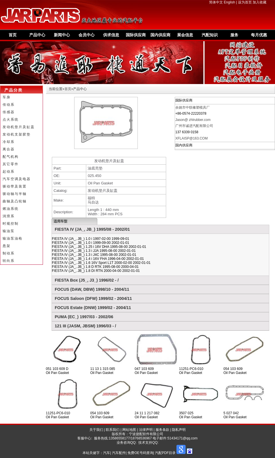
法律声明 (146, 430)
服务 (234, 35)
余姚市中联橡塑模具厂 (192, 107)
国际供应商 (136, 35)
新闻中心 (62, 35)
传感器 (9, 112)
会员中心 (86, 35)
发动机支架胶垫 (17, 134)
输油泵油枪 (13, 238)
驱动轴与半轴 (15, 194)
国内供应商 (160, 35)
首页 (13, 35)
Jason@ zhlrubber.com (193, 120)
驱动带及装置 (15, 186)
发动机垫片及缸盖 (19, 127)
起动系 (9, 172)
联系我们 (112, 430)
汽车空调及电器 (17, 179)
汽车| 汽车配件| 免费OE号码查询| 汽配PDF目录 (139, 453)
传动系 (9, 105)
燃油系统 (11, 209)
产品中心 (37, 35)
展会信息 (185, 35)
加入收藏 (259, 2)
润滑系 (9, 216)
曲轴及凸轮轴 (15, 201)
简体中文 (216, 2)
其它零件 (11, 164)
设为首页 (245, 2)
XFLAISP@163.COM (191, 138)
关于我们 (96, 430)
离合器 (9, 149)
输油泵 (9, 231)
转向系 (9, 261)
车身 (7, 97)
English (229, 2)
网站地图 (129, 430)
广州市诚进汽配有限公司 (194, 126)
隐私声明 (179, 430)
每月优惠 (259, 35)
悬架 (7, 246)
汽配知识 (210, 35)
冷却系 (9, 142)
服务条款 (162, 430)
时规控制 (11, 224)
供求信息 (111, 35)
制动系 (9, 253)
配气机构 (11, 157)
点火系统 (11, 120)
